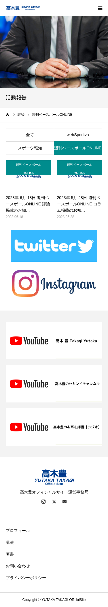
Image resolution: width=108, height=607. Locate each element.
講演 (10, 542)
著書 (10, 554)
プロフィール (18, 530)
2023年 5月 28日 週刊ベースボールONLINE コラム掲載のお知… (79, 204)
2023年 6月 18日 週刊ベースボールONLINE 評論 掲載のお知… (28, 204)
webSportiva (78, 134)
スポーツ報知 (30, 148)
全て (30, 134)
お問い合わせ (18, 566)
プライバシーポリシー (26, 577)
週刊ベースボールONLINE (77, 148)
